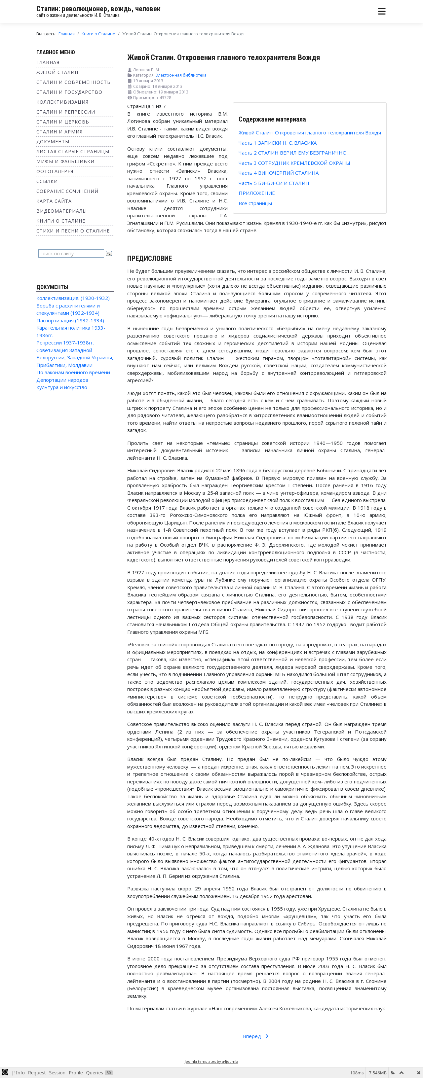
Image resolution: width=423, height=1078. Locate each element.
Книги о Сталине (60, 221)
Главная (47, 62)
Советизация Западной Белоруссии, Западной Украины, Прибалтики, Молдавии (74, 357)
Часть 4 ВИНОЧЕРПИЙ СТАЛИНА (279, 172)
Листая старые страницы (72, 151)
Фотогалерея (54, 171)
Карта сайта (54, 201)
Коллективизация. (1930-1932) (73, 298)
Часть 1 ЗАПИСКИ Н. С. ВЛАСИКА (278, 142)
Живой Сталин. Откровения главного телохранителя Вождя (310, 132)
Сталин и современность (73, 82)
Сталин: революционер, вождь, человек (98, 9)
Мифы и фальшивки (65, 161)
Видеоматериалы (61, 211)
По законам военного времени (73, 372)
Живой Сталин (57, 72)
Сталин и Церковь (62, 122)
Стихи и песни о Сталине (73, 231)
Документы (52, 141)
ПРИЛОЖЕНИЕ (257, 193)
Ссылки (47, 181)
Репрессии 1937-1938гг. (65, 342)
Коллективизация (62, 102)
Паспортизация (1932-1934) (70, 320)
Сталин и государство (69, 92)
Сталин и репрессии (65, 112)
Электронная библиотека (181, 75)
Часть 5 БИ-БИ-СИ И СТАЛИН (274, 183)
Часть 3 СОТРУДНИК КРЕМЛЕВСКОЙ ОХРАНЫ (294, 163)
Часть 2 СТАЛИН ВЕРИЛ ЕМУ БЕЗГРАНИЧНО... (294, 152)
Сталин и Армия (59, 131)
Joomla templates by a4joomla (211, 1061)
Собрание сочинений (67, 191)
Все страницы (255, 203)
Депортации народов (62, 380)
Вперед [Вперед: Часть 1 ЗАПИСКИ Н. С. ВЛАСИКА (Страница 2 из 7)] (257, 1036)
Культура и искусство (61, 387)
